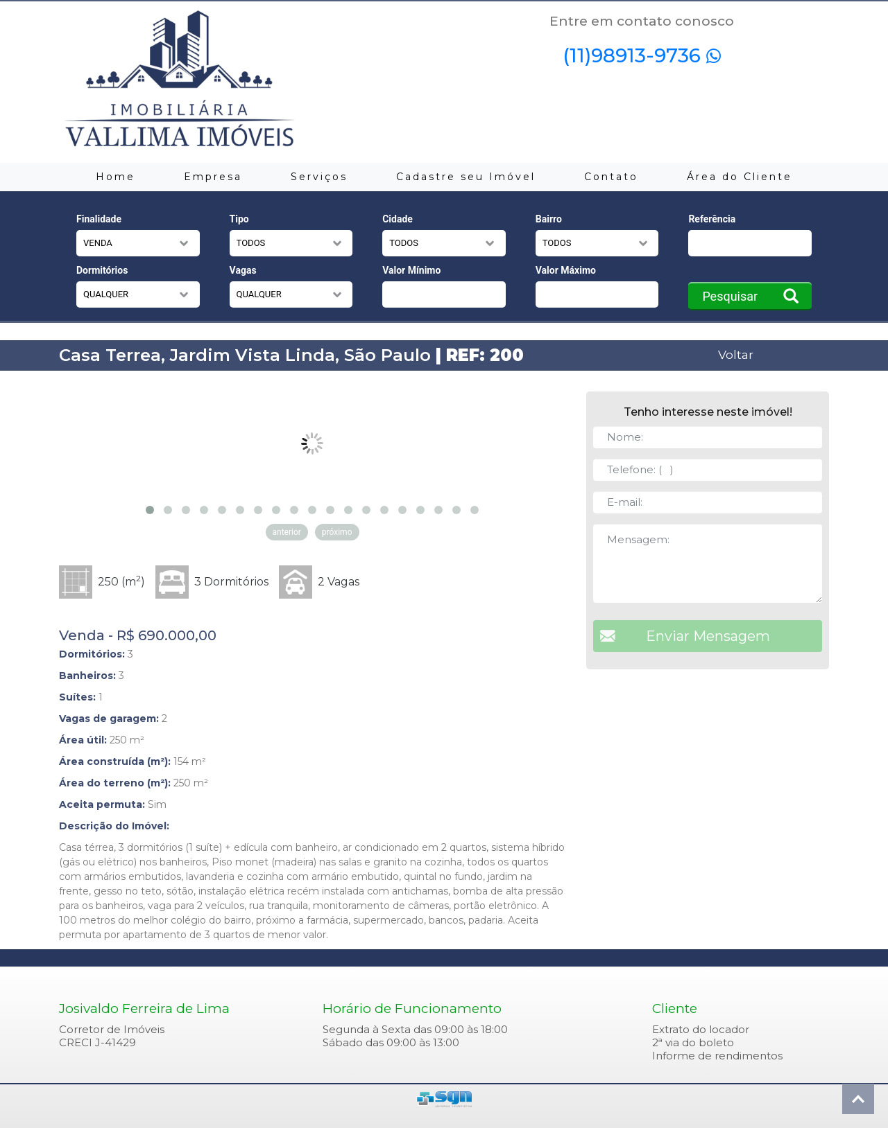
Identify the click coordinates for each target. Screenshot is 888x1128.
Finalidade (98, 218)
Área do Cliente (739, 176)
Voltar (735, 354)
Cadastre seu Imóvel (466, 176)
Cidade (397, 218)
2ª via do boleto (693, 1042)
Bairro (549, 218)
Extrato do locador (700, 1029)
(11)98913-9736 (642, 55)
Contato (611, 176)
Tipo (239, 218)
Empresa (213, 176)
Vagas (243, 270)
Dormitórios (102, 270)
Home (115, 176)
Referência (711, 218)
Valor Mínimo (411, 270)
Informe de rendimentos (717, 1055)
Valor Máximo (566, 270)
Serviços (319, 176)
